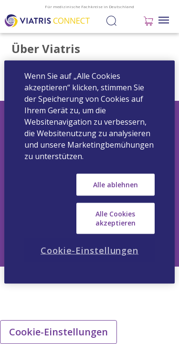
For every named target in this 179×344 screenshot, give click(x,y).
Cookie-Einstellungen (58, 331)
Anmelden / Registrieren (128, 20)
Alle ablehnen (115, 184)
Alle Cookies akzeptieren (115, 218)
